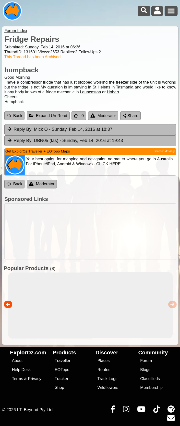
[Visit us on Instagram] (126, 410)
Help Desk (21, 369)
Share (130, 115)
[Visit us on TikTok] (156, 410)
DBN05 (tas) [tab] (65, 141)
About (17, 360)
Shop (59, 387)
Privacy (34, 378)
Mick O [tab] (59, 129)
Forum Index (15, 30)
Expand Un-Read (48, 115)
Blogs (145, 369)
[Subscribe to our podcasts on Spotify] (171, 410)
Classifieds (150, 378)
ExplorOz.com (28, 353)
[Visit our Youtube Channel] (141, 410)
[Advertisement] (90, 231)
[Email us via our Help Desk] (170, 419)
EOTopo (62, 369)
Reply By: (23, 129)
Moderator (103, 115)
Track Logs (107, 378)
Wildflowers (107, 387)
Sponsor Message (165, 151)
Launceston (90, 92)
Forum (146, 360)
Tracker (61, 378)
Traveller (62, 360)
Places (103, 360)
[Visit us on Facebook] (112, 410)
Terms (17, 378)
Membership (151, 387)
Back (14, 115)
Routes (103, 369)
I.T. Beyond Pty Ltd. (35, 409)
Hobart (113, 92)
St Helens (101, 87)
